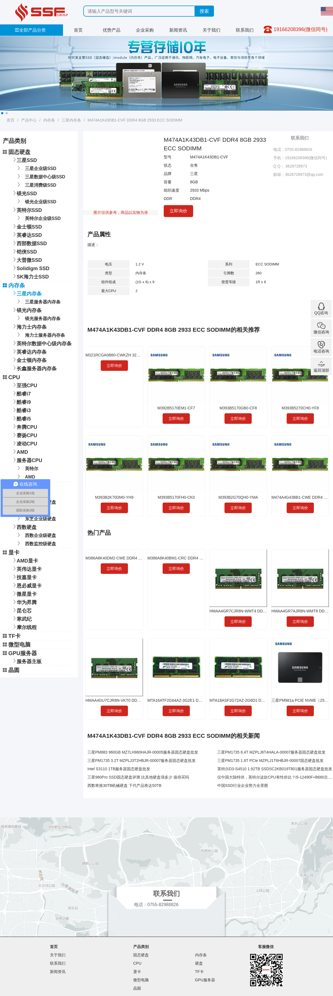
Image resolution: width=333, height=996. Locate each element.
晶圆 (11, 670)
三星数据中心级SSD (40, 176)
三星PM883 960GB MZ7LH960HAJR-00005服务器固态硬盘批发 (142, 752)
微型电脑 (17, 645)
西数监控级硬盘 (35, 543)
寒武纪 (21, 618)
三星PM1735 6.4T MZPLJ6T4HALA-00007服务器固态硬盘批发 (271, 752)
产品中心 (29, 120)
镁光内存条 (26, 309)
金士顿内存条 (29, 359)
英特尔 (26, 468)
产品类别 (141, 946)
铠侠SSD (24, 251)
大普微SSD (26, 259)
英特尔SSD (26, 209)
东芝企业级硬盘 (35, 518)
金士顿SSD (26, 226)
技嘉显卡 (24, 576)
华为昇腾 (24, 601)
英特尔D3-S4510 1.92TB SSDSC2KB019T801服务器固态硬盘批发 (274, 769)
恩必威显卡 (26, 585)
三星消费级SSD (35, 184)
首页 (78, 30)
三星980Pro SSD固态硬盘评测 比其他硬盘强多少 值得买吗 (138, 777)
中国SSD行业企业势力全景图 (242, 785)
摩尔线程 (24, 626)
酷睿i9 (21, 401)
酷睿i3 (21, 409)
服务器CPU (26, 459)
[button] (2, 113)
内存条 (49, 120)
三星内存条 (71, 120)
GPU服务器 (20, 653)
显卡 (11, 552)
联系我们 (245, 30)
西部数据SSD (29, 242)
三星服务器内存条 (37, 301)
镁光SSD (24, 192)
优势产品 (111, 30)
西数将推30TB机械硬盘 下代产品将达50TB (124, 785)
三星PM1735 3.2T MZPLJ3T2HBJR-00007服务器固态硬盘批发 (141, 760)
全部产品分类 (30, 30)
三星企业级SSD (35, 167)
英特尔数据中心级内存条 (41, 342)
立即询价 (178, 210)
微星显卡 (24, 593)
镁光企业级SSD (35, 201)
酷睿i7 (21, 393)
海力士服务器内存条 (40, 334)
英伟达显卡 (26, 568)
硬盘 (199, 963)
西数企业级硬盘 (35, 534)
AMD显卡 (24, 560)
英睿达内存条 (29, 351)
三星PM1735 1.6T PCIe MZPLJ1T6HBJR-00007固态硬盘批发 (270, 760)
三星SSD (24, 159)
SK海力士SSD (30, 276)
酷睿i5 (21, 418)
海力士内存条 (29, 326)
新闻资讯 (178, 30)
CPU (11, 377)
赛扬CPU (24, 434)
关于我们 (211, 30)
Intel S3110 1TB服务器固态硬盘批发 (118, 769)
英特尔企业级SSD (38, 217)
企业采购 (145, 30)
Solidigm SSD (30, 267)
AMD (19, 451)
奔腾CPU (24, 426)
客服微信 (266, 946)
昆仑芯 (21, 610)
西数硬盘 (24, 526)
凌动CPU (24, 443)
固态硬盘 (17, 152)
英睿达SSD (26, 234)
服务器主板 (26, 660)
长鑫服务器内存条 (34, 367)
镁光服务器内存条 (37, 318)
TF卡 (12, 636)
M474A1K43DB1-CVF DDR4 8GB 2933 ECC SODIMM (135, 120)
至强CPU (24, 384)
